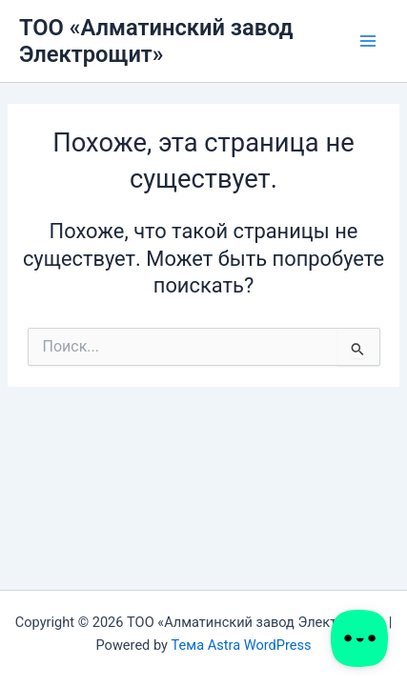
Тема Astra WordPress (242, 645)
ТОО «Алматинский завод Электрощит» (156, 41)
